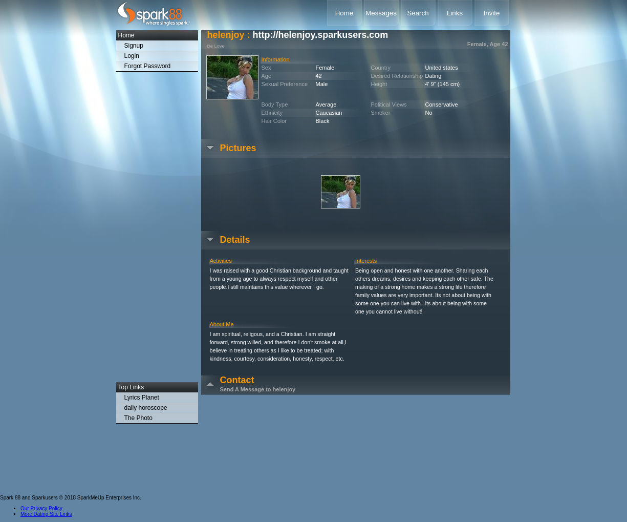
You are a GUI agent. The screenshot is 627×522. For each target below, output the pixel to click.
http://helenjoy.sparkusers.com (320, 35)
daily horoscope (145, 407)
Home (344, 13)
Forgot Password (147, 66)
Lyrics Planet (141, 397)
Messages (381, 13)
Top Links (131, 387)
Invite (492, 13)
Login (131, 55)
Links (455, 13)
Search (417, 13)
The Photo (138, 418)
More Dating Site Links (46, 514)
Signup (133, 45)
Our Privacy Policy (41, 508)
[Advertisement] (157, 229)
